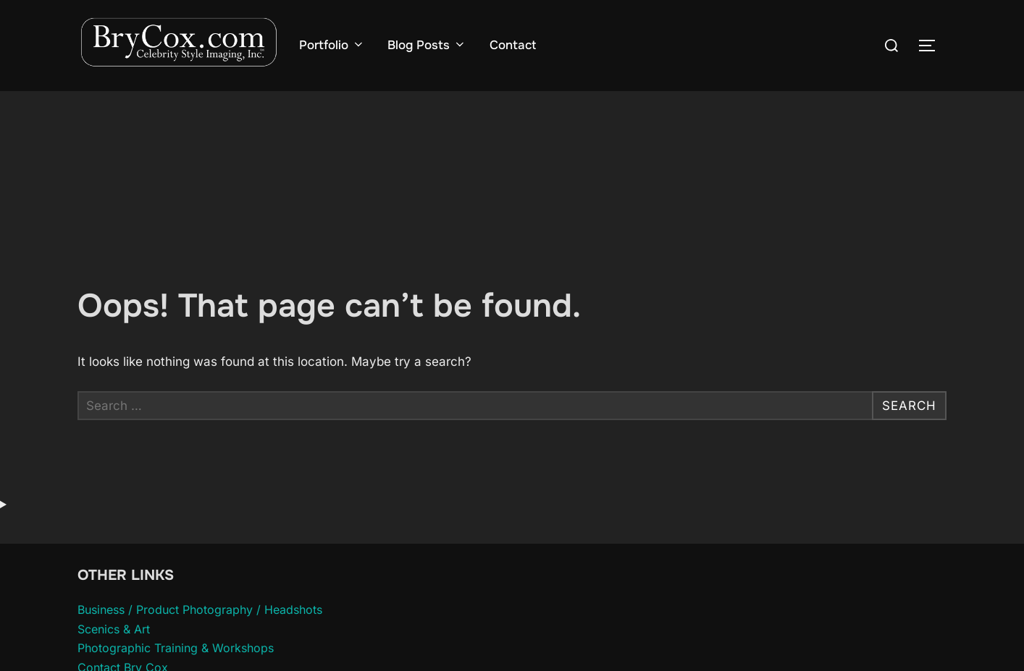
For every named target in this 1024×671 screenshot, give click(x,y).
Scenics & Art (113, 629)
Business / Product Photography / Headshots (199, 609)
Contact (513, 45)
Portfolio (331, 45)
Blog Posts (426, 45)
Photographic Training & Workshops (175, 648)
